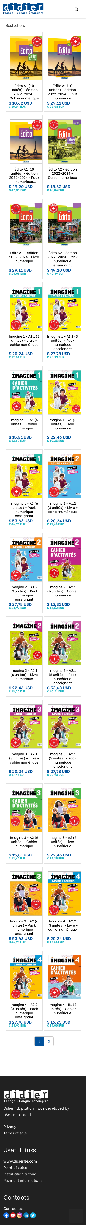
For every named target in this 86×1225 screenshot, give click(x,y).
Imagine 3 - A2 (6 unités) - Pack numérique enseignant (24, 927)
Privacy (9, 1126)
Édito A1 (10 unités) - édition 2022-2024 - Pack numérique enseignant (24, 175)
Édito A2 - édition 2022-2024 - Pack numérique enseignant (62, 258)
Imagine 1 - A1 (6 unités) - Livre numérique (62, 423)
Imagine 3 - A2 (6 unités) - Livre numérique (62, 841)
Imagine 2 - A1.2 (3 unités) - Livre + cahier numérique (62, 507)
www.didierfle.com (20, 1160)
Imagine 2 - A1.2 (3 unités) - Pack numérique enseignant (24, 593)
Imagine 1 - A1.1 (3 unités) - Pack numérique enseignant (62, 342)
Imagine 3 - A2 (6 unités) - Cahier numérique (24, 841)
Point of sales (15, 1167)
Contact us (13, 1208)
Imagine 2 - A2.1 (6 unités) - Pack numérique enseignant (62, 676)
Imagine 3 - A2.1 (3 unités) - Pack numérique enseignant (62, 760)
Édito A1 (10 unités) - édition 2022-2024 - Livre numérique (63, 91)
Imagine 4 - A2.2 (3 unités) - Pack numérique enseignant (24, 1010)
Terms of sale (15, 1132)
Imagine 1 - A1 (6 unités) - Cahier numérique (24, 423)
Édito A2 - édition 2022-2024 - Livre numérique (24, 256)
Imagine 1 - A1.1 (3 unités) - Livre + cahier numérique (24, 340)
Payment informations (22, 1180)
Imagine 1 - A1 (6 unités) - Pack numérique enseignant (24, 509)
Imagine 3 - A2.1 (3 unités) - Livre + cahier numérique (24, 758)
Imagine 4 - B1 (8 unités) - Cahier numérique (62, 1008)
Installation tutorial (20, 1173)
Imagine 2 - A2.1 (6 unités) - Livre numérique (24, 674)
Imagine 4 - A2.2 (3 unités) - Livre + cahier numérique (62, 925)
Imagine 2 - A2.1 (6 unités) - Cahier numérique (62, 591)
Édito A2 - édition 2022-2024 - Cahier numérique (62, 173)
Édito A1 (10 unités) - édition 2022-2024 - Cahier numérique (24, 91)
